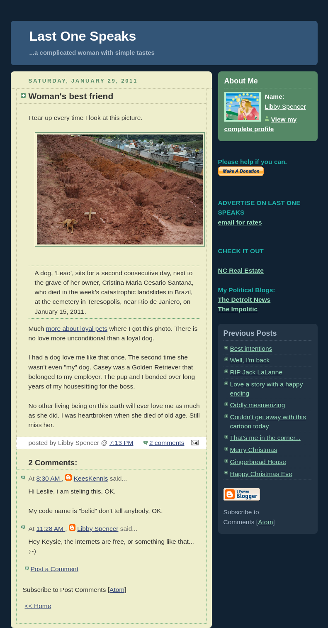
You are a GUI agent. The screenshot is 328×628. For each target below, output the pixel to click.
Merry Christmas (253, 449)
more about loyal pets (76, 328)
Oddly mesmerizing (257, 404)
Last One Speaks (82, 36)
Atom (116, 589)
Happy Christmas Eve (261, 473)
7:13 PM (121, 442)
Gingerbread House (258, 461)
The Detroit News (244, 299)
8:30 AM (48, 478)
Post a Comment (55, 568)
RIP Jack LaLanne (256, 372)
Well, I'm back (250, 360)
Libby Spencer (97, 528)
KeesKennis (91, 478)
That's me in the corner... (265, 437)
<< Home (38, 605)
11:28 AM (50, 528)
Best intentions (251, 348)
